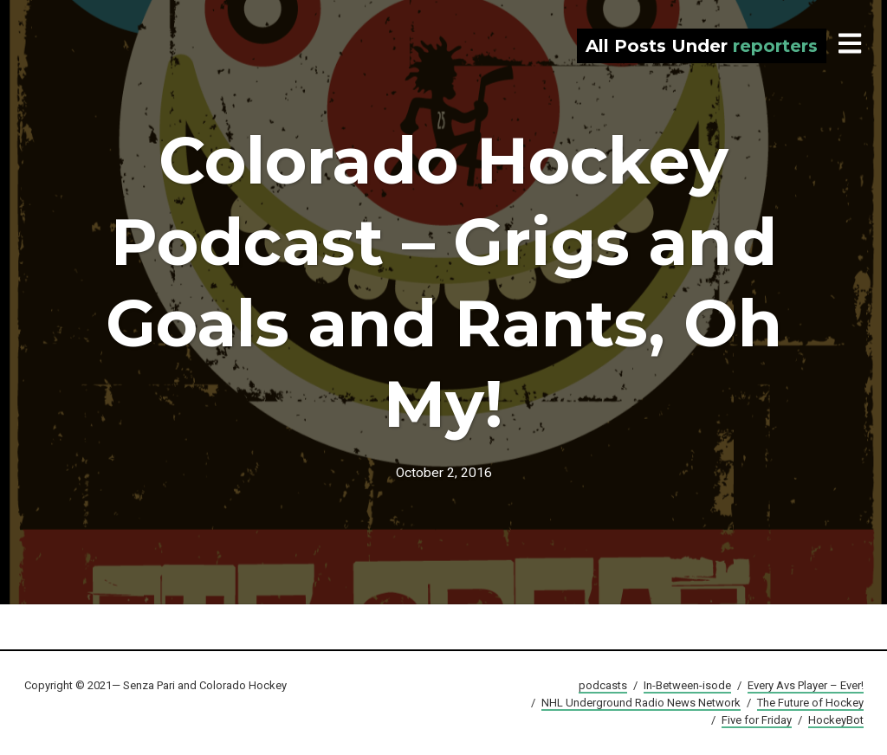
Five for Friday (757, 719)
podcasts (603, 685)
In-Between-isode (687, 685)
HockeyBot (836, 719)
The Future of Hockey (810, 702)
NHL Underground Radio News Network (641, 702)
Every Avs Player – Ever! (806, 685)
